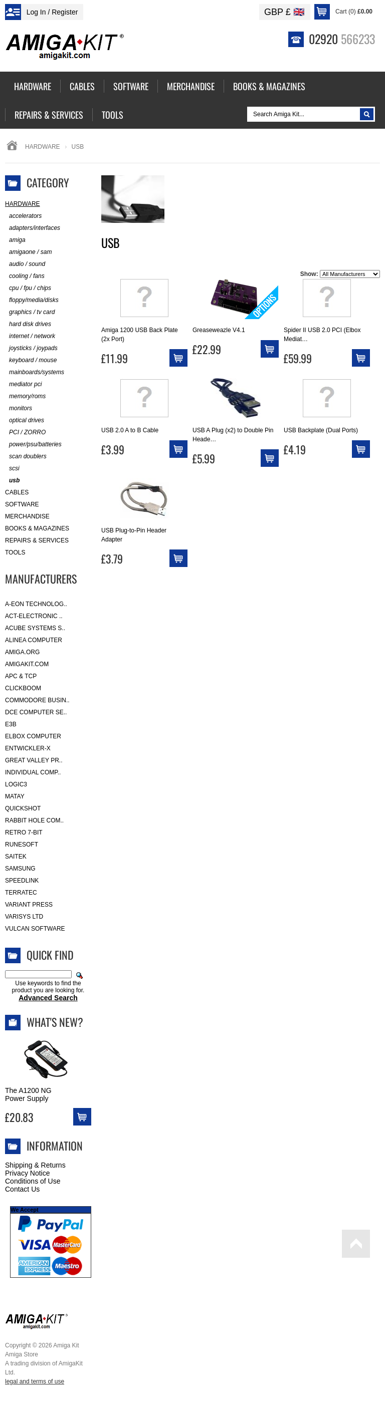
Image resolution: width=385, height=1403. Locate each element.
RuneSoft (21, 844)
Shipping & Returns (35, 1165)
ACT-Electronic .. (34, 616)
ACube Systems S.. (35, 628)
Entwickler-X (28, 748)
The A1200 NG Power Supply (28, 1094)
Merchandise (27, 516)
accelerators (23, 216)
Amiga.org (22, 652)
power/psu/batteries (33, 444)
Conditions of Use (33, 1181)
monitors (18, 408)
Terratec (21, 892)
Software (22, 504)
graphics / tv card (30, 312)
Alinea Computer (33, 640)
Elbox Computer (33, 736)
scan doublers (26, 456)
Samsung (20, 868)
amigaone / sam (28, 252)
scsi (12, 468)
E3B (11, 724)
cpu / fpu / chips (28, 288)
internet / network (30, 336)
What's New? (55, 1022)
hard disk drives (28, 324)
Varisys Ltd (24, 916)
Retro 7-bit (24, 832)
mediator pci (23, 384)
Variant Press (29, 904)
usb (12, 480)
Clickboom (23, 688)
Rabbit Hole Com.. (34, 820)
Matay (15, 796)
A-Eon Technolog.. (36, 604)
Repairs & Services (37, 540)
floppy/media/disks (32, 300)
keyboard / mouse (31, 360)
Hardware (42, 146)
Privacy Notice (27, 1173)
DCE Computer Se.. (36, 712)
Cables (17, 492)
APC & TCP (21, 676)
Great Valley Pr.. (34, 760)
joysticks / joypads (31, 348)
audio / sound (25, 264)
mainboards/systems (34, 372)
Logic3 (16, 784)
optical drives (24, 420)
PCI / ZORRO (25, 432)
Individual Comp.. (33, 772)
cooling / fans (25, 276)
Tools (15, 552)
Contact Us (22, 1189)
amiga (15, 240)
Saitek (16, 856)
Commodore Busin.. (37, 700)
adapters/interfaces (32, 228)
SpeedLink (22, 880)
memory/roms (25, 396)
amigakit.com (27, 664)
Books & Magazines (37, 528)
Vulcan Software (35, 928)
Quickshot (23, 808)
